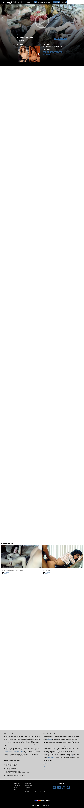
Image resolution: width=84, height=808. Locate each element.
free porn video (75, 755)
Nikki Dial (21, 62)
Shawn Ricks (12, 570)
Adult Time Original (46, 54)
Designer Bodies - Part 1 (48, 569)
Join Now (56, 2)
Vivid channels (20, 752)
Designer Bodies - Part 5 (7, 569)
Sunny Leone (35, 741)
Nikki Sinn (32, 62)
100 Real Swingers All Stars (18, 751)
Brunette (44, 52)
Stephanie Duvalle (19, 570)
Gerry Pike (45, 570)
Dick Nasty (4, 570)
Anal (48, 52)
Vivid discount (50, 757)
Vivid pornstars (7, 741)
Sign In (64, 2)
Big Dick (51, 52)
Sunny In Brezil (7, 751)
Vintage (61, 52)
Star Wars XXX (11, 744)
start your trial (60, 39)
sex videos (49, 739)
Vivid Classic (6, 572)
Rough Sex (56, 52)
